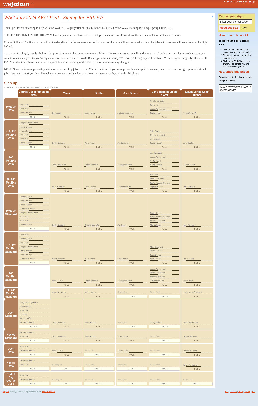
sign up (250, 2)
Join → (34, 117)
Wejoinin (6, 392)
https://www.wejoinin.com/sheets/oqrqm (235, 88)
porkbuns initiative (48, 392)
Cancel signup (229, 27)
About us (233, 392)
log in (242, 2)
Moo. (253, 392)
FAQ (227, 392)
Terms (240, 392)
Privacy (247, 392)
